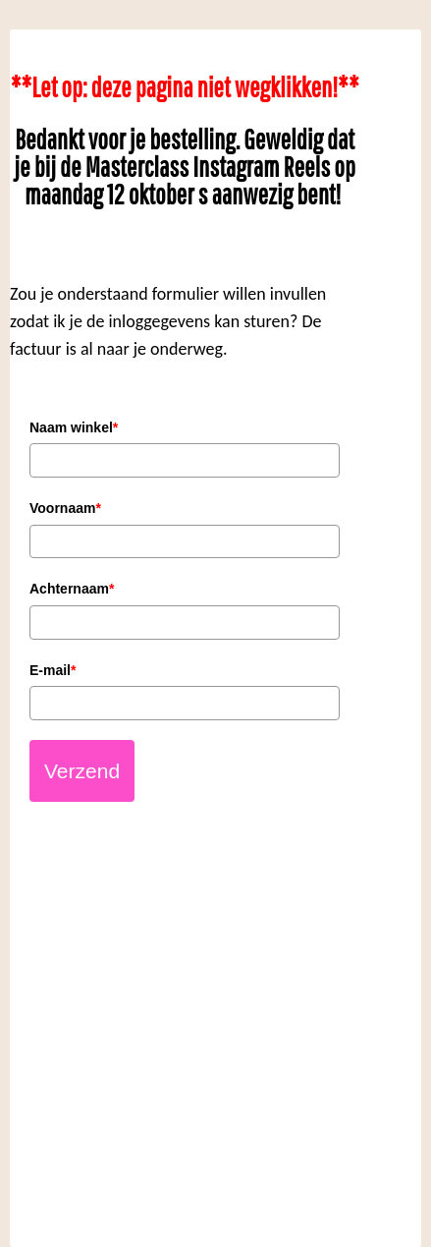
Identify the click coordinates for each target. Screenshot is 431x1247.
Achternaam (71, 588)
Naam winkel (73, 427)
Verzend (82, 771)
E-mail (52, 670)
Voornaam (65, 508)
